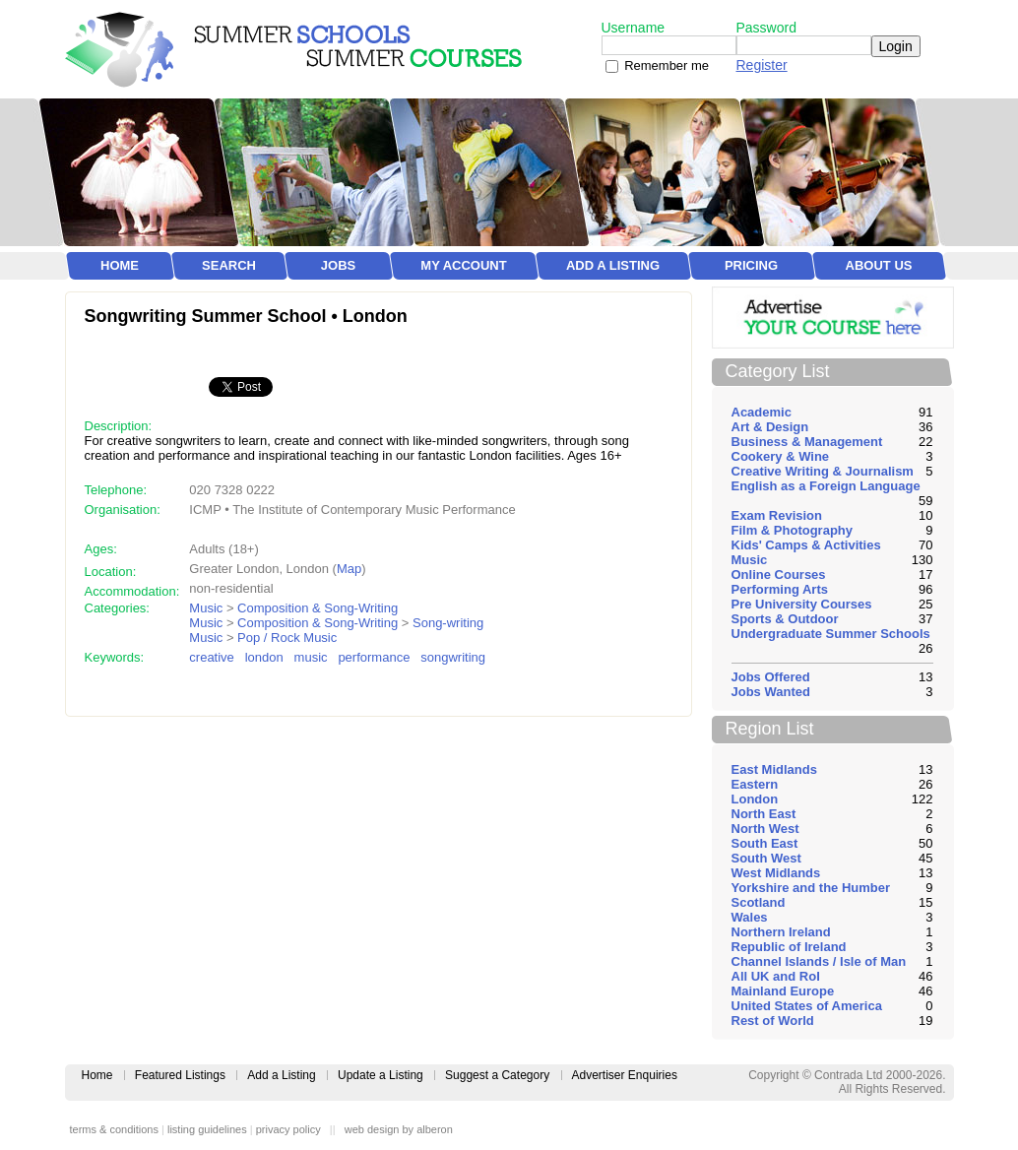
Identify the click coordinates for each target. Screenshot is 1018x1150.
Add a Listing (613, 265)
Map (349, 568)
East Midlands (774, 769)
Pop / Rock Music (287, 637)
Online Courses (779, 574)
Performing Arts (780, 589)
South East (765, 843)
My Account (463, 265)
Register (762, 65)
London (755, 799)
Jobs (338, 265)
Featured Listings (180, 1075)
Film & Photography (793, 530)
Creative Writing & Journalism (823, 471)
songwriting (452, 657)
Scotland (759, 902)
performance (374, 657)
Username (634, 27)
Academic (762, 412)
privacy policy (288, 1129)
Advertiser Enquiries (624, 1075)
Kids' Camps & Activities (806, 545)
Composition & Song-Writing (317, 608)
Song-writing (448, 622)
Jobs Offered (771, 677)
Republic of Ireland (789, 946)
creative (211, 657)
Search (229, 265)
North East (764, 813)
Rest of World (773, 1020)
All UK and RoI (776, 976)
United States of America (807, 1005)
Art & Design (770, 426)
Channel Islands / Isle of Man (819, 961)
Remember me (666, 65)
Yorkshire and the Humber (811, 887)
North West (765, 828)
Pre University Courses (802, 604)
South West (766, 858)
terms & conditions (114, 1129)
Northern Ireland (781, 932)
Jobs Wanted (771, 691)
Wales (750, 917)
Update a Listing (380, 1075)
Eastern (755, 784)
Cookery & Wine (781, 456)
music (311, 657)
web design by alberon (399, 1129)
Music (206, 608)
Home (119, 265)
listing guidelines (207, 1129)
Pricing (751, 265)
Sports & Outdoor (785, 618)
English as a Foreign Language (826, 486)
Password (766, 27)
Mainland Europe (783, 991)
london (264, 657)
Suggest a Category (497, 1075)
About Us (879, 265)
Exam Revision (777, 515)
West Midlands (776, 872)
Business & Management (807, 441)
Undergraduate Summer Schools (831, 633)
